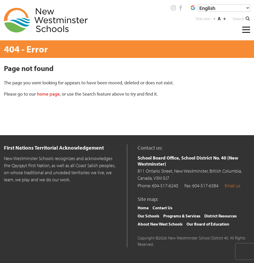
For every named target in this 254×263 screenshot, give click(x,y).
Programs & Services (181, 215)
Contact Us (162, 207)
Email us (232, 186)
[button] (241, 18)
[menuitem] (143, 208)
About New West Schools (160, 224)
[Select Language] (224, 8)
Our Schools (148, 215)
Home (143, 207)
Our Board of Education (208, 224)
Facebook (180, 7)
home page (48, 94)
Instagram (173, 7)
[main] (127, 95)
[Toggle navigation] (246, 28)
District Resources (220, 215)
